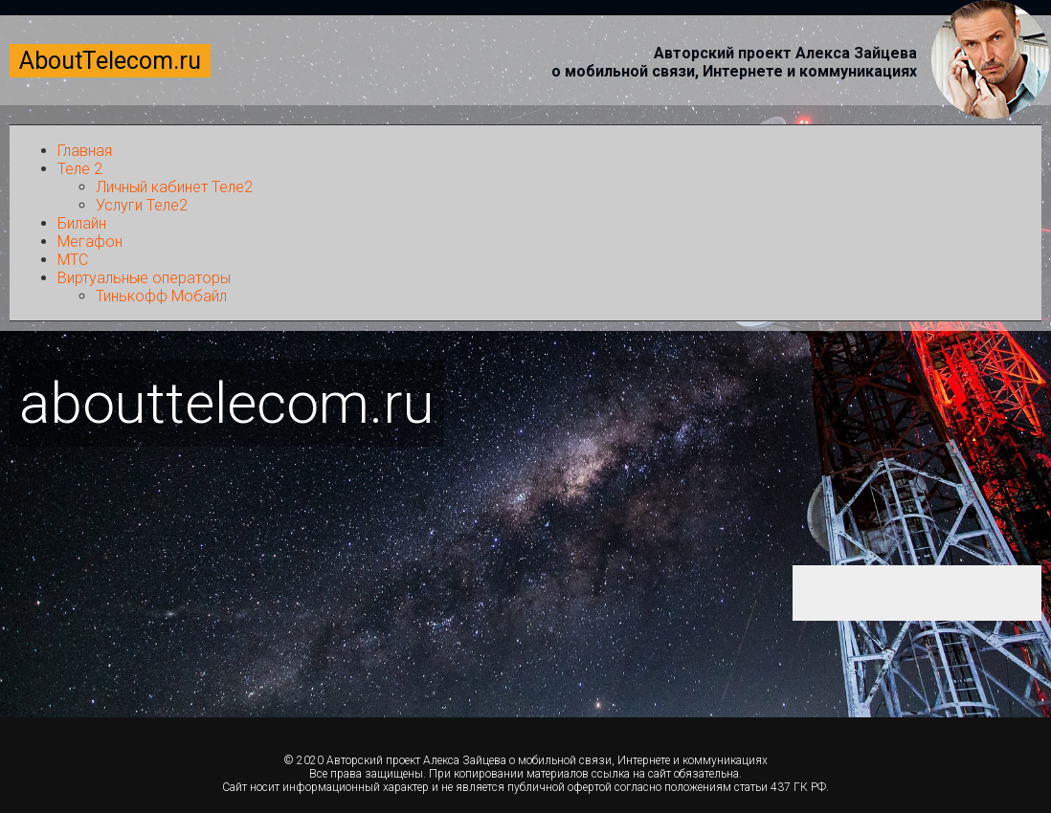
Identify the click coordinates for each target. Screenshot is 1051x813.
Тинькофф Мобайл (161, 296)
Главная (84, 151)
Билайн (81, 223)
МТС (72, 260)
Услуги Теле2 (142, 205)
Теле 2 (79, 169)
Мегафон (90, 241)
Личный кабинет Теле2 (174, 187)
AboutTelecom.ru (110, 61)
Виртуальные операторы (144, 278)
